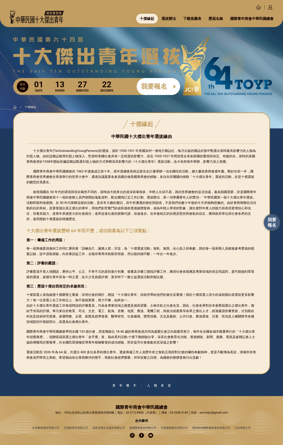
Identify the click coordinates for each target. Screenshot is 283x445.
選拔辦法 (168, 18)
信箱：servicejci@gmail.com (209, 412)
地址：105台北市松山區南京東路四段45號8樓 (84, 412)
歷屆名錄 (215, 18)
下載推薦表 (192, 18)
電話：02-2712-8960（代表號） (137, 412)
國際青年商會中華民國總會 (252, 18)
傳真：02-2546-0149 (174, 412)
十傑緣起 (147, 18)
